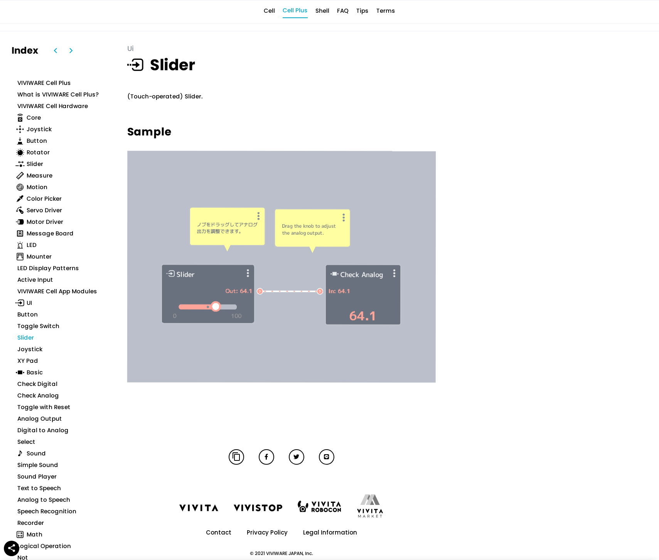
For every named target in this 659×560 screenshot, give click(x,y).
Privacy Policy (267, 532)
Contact (218, 532)
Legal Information (330, 532)
